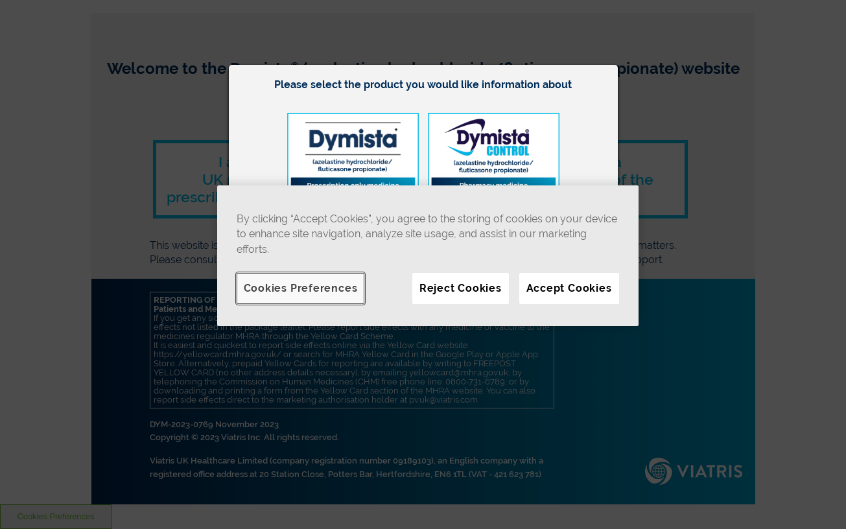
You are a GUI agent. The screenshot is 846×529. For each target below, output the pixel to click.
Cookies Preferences (301, 288)
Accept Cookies (569, 288)
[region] (428, 256)
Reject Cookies (460, 288)
